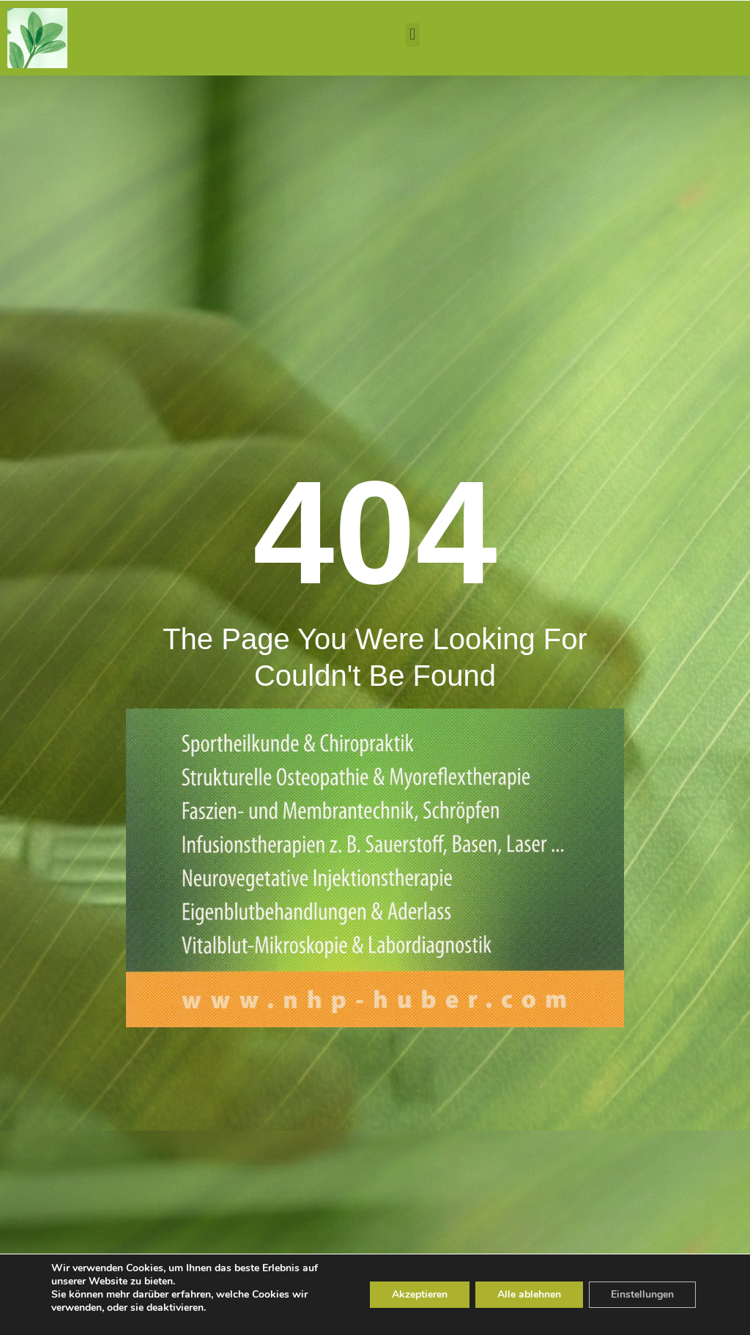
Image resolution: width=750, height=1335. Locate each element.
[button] (413, 35)
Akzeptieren (420, 1294)
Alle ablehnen (529, 1294)
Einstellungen (642, 1294)
